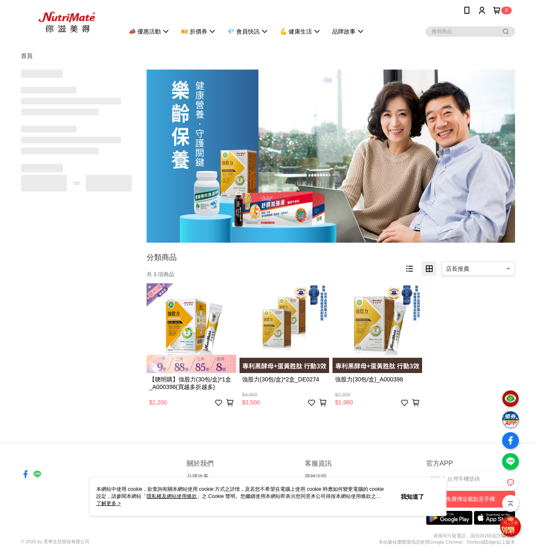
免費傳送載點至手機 (470, 499)
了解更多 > (108, 503)
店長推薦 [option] (457, 268)
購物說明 (316, 476)
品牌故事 (198, 476)
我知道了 (412, 496)
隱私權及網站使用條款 (172, 496)
